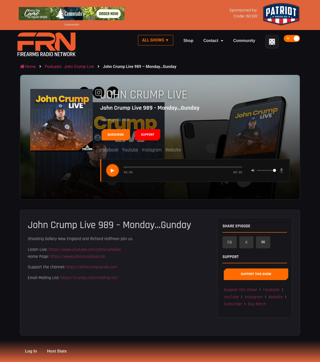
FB (230, 242)
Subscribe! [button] (233, 304)
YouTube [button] (231, 297)
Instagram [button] (253, 297)
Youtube (130, 150)
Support (147, 134)
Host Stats (57, 351)
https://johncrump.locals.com (91, 267)
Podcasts (53, 66)
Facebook (109, 150)
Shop (188, 40)
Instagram (152, 150)
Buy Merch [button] (257, 304)
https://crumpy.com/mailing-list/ (89, 278)
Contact (213, 40)
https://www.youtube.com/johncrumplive (84, 249)
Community (244, 40)
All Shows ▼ (155, 40)
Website (173, 150)
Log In (31, 351)
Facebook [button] (271, 290)
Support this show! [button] (240, 290)
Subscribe (116, 134)
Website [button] (275, 297)
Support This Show (256, 274)
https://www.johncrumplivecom (77, 256)
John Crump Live (79, 66)
